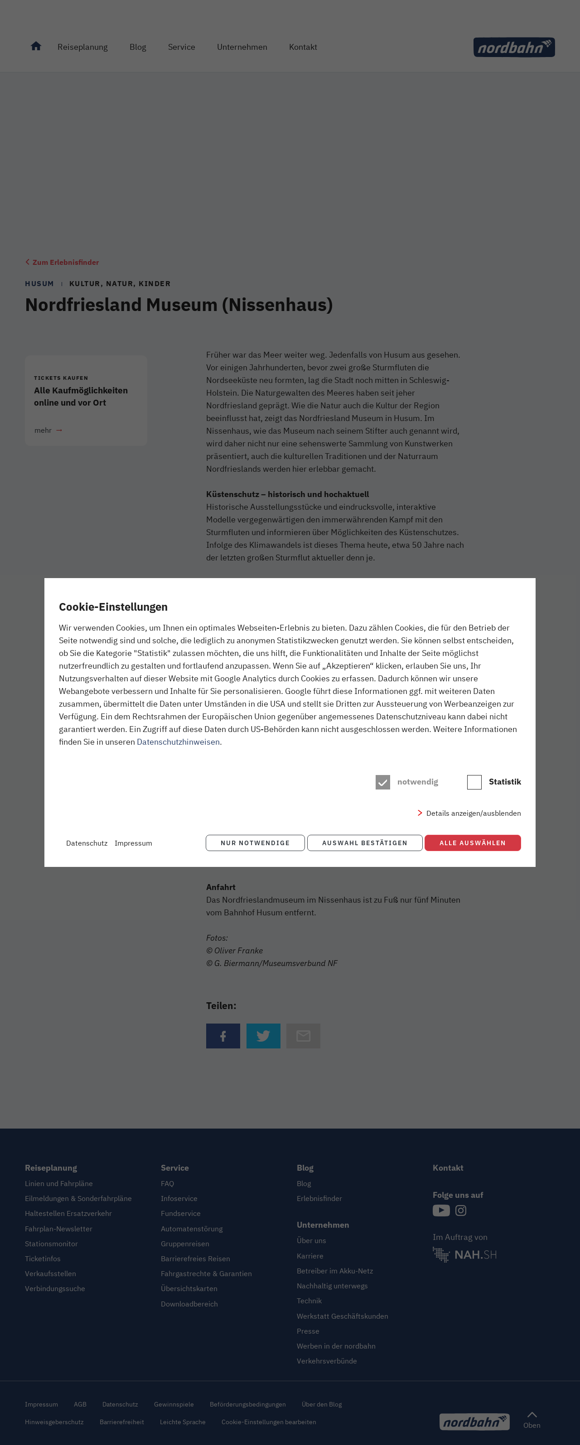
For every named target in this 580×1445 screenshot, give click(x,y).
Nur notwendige (252, 842)
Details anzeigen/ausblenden (473, 813)
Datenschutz (86, 842)
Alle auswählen (473, 842)
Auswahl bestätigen (363, 842)
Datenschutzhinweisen (178, 742)
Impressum (133, 842)
